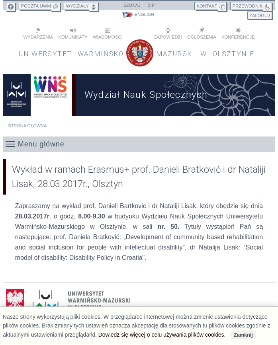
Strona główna (27, 125)
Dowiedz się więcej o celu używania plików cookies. (162, 334)
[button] (139, 144)
